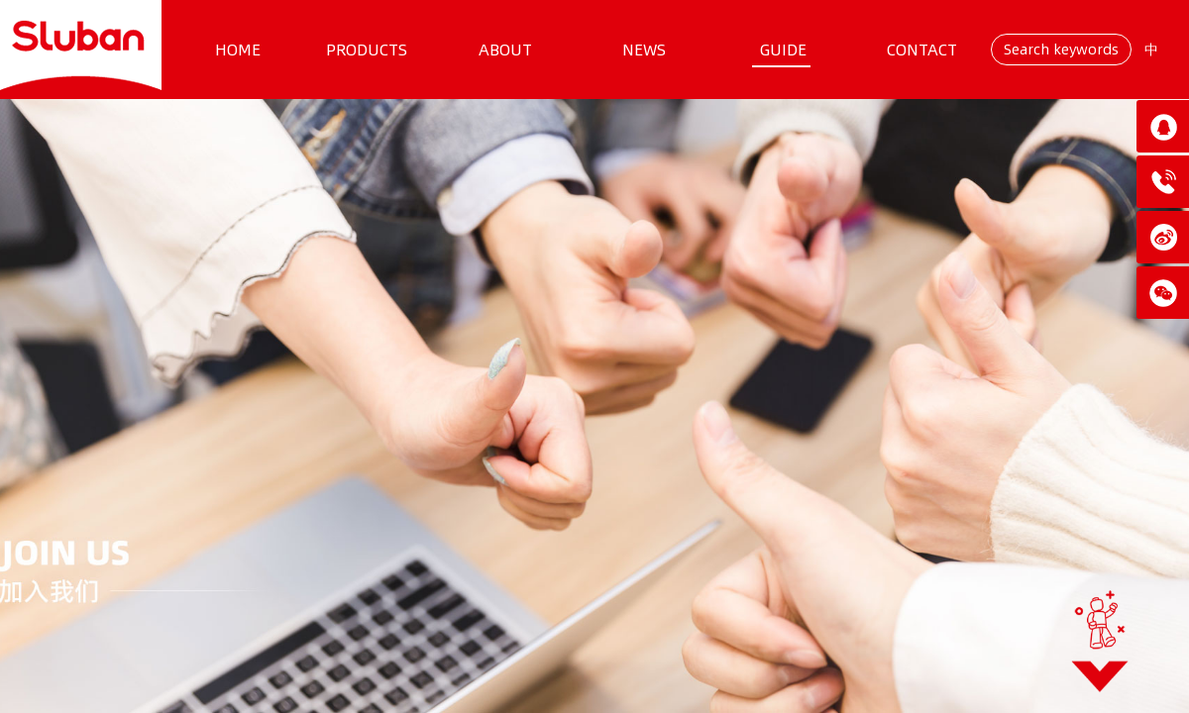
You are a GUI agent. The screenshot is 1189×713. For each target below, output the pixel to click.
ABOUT (505, 49)
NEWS (644, 49)
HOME (238, 49)
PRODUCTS (366, 49)
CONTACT (922, 49)
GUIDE (783, 49)
